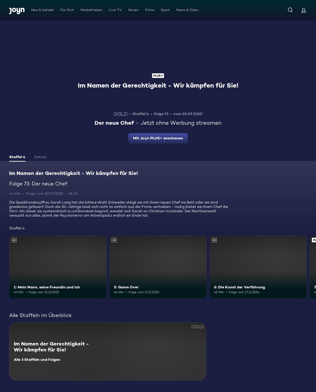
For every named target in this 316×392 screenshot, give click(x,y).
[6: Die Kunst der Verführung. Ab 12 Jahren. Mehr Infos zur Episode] (258, 267)
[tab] (17, 157)
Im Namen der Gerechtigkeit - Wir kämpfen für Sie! (158, 85)
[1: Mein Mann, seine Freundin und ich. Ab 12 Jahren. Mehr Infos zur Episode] (58, 267)
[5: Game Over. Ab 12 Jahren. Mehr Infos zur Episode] (158, 267)
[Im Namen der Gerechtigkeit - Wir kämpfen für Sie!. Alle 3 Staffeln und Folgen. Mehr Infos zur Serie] (107, 351)
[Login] (303, 10)
